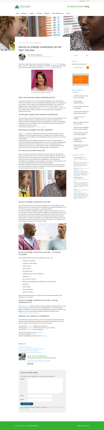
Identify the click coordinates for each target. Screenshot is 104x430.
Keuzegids (24, 133)
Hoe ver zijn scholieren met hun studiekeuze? (30, 352)
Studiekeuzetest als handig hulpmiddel (28, 350)
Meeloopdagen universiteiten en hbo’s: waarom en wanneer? (81, 146)
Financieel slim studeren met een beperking (81, 107)
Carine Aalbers (47, 67)
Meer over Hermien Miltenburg (35, 360)
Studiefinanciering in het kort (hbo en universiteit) (81, 96)
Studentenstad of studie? (25, 347)
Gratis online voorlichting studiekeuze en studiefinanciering (80, 139)
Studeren (32, 13)
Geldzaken (46, 13)
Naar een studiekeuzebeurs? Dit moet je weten (81, 123)
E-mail (22, 399)
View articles (47, 360)
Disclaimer (79, 425)
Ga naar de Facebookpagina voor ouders (80, 79)
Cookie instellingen (85, 425)
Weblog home (82, 1)
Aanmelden (30, 326)
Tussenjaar (39, 13)
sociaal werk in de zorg (40, 126)
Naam (22, 395)
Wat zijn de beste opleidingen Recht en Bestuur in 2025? (81, 128)
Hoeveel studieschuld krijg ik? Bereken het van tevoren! (81, 112)
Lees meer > (78, 166)
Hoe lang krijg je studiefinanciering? (78, 102)
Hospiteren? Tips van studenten (79, 117)
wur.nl (88, 1)
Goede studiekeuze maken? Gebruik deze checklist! (81, 133)
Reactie (22, 379)
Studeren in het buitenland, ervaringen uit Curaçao (31, 348)
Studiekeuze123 (25, 306)
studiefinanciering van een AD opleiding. (29, 313)
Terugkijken (40, 332)
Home (17, 13)
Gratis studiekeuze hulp (57, 13)
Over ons (68, 13)
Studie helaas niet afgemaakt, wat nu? (80, 159)
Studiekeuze (24, 13)
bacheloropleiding (54, 64)
